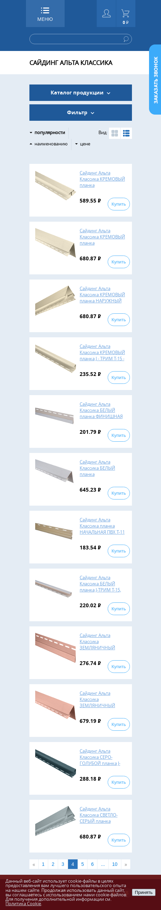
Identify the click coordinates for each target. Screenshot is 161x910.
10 (115, 864)
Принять (143, 892)
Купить (118, 204)
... (103, 864)
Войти (106, 13)
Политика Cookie (23, 903)
